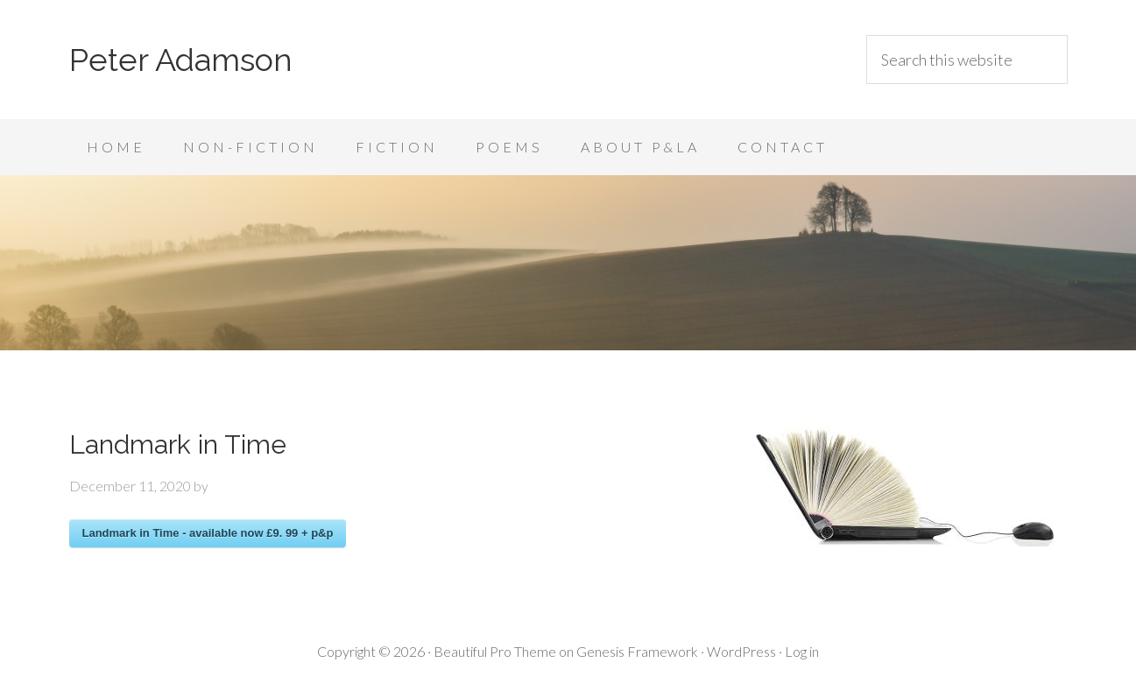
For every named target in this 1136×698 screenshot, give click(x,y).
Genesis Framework (637, 651)
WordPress (741, 651)
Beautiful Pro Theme (495, 651)
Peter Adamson (181, 59)
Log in (802, 651)
